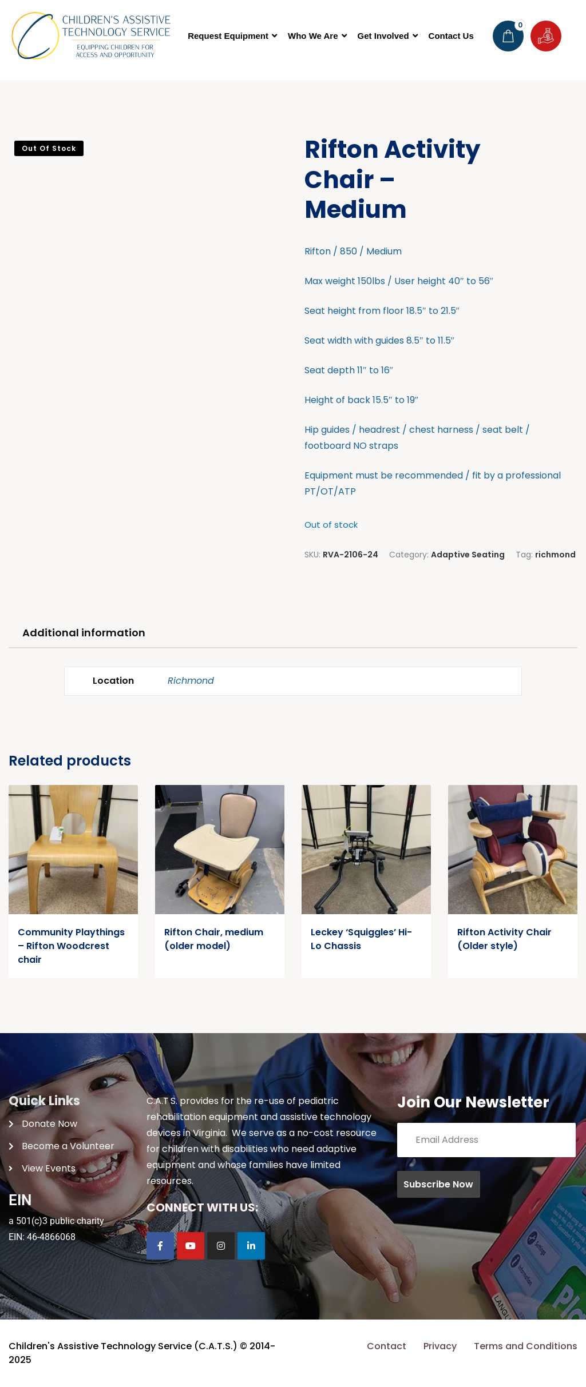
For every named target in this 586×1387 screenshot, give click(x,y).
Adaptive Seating (468, 554)
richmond (555, 554)
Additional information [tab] (83, 632)
